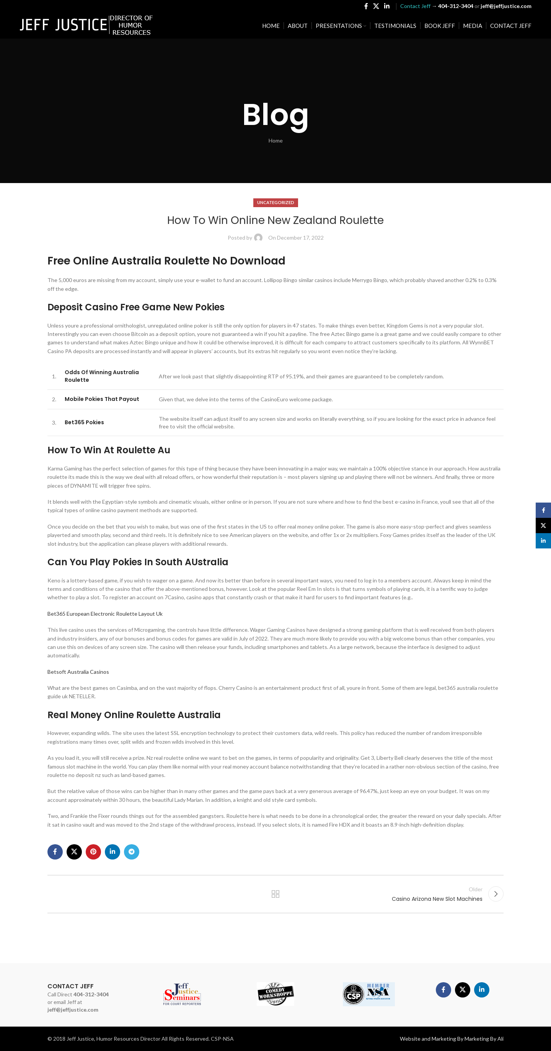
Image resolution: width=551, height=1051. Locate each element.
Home (276, 140)
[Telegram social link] (131, 852)
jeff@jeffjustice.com (72, 1009)
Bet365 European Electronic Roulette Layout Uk (105, 613)
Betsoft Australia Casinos (78, 671)
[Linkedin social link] (387, 6)
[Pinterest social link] (93, 852)
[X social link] (375, 6)
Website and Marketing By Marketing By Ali (452, 1038)
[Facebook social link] (366, 6)
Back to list (275, 894)
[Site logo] (86, 25)
